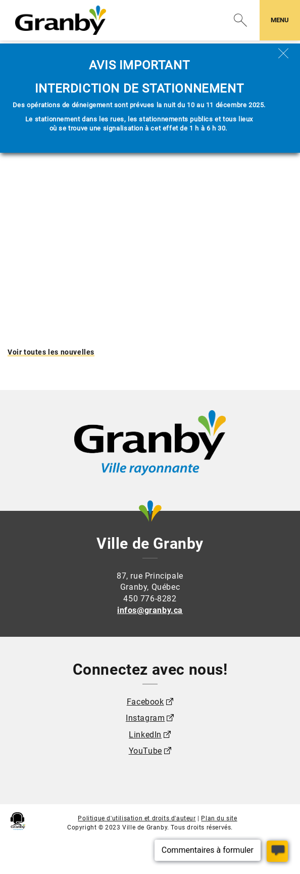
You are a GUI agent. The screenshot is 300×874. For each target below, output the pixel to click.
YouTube (145, 751)
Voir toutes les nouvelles (51, 352)
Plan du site (219, 818)
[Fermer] (283, 53)
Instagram (145, 718)
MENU (285, 19)
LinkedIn (145, 734)
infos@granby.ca (150, 610)
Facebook (145, 702)
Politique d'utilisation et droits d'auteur (136, 818)
